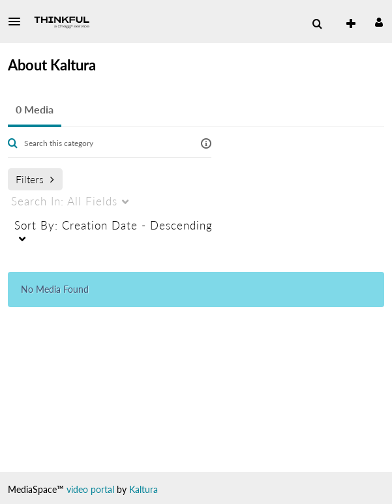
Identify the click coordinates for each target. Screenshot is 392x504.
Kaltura (143, 489)
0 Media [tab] (34, 109)
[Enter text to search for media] (104, 143)
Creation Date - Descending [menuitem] (113, 225)
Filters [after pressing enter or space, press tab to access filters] (35, 179)
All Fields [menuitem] (64, 201)
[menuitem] (317, 24)
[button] (18, 21)
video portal (90, 489)
